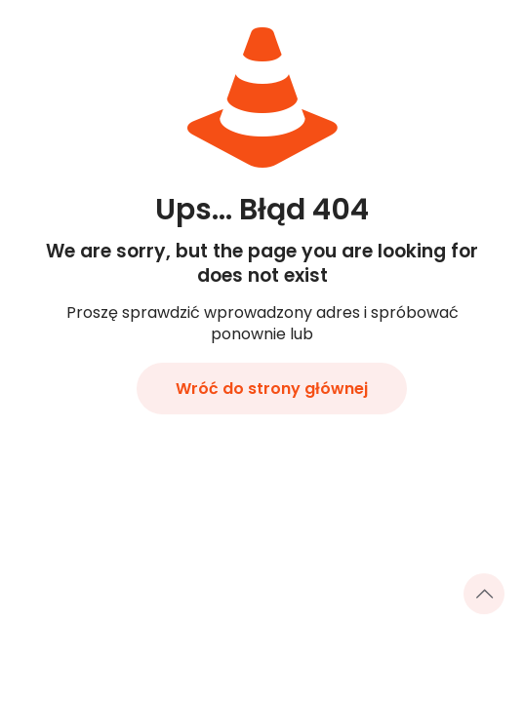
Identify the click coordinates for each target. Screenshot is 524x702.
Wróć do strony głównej (272, 388)
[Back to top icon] (484, 593)
